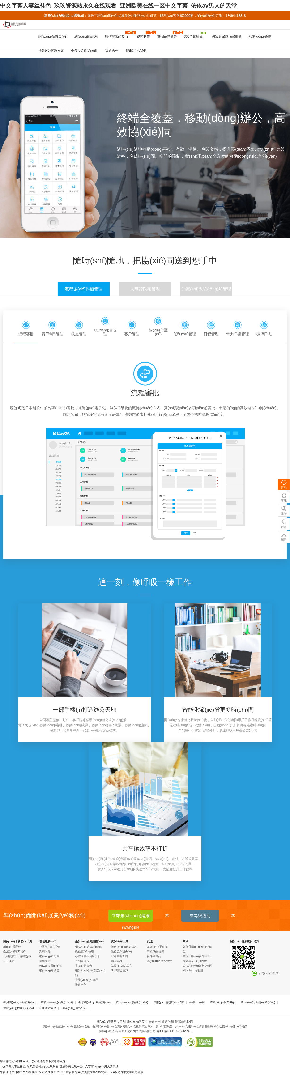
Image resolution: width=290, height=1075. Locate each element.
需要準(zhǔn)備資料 (195, 961)
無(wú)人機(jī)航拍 (50, 965)
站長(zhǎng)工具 (121, 965)
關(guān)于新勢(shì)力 (17, 941)
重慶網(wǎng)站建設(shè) (57, 1002)
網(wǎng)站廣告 (49, 970)
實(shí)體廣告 (83, 965)
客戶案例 (9, 961)
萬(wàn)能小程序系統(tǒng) (258, 1002)
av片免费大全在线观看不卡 (95, 1072)
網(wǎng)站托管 (49, 956)
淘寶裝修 (45, 951)
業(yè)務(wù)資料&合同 (197, 965)
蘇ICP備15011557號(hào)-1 (174, 1031)
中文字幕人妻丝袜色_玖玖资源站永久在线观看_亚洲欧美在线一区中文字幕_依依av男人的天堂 (118, 5)
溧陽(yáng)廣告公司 (74, 1008)
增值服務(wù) (47, 941)
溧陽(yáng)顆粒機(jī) (222, 1002)
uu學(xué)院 (197, 1002)
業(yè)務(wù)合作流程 (196, 956)
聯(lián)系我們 (136, 50)
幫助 (185, 941)
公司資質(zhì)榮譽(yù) (17, 956)
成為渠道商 (200, 915)
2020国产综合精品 (65, 1072)
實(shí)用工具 (119, 941)
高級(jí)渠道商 (155, 951)
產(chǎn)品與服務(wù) (89, 941)
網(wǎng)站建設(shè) (88, 946)
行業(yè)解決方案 (51, 50)
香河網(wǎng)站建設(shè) (19, 1002)
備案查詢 (116, 961)
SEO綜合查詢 (119, 970)
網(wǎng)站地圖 (193, 970)
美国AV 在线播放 (42, 1072)
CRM (224, 40)
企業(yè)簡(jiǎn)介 (14, 951)
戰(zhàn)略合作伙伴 (159, 961)
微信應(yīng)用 (84, 951)
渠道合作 (112, 50)
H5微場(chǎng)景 (274, 40)
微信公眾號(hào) (121, 951)
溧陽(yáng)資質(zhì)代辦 (168, 1002)
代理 (150, 941)
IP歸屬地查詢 (119, 956)
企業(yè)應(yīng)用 (84, 50)
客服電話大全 (47, 1008)
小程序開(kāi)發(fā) (87, 956)
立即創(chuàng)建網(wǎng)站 (131, 917)
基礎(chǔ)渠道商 (157, 946)
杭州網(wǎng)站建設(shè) (132, 1002)
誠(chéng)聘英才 (137, 1021)
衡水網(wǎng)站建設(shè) (94, 1002)
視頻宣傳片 (82, 961)
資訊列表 (167, 1021)
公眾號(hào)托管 (49, 946)
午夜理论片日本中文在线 (15, 1072)
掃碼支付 (45, 961)
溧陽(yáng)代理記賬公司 (18, 1008)
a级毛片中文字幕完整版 (128, 1072)
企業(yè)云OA (205, 40)
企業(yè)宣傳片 (245, 40)
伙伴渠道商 (154, 956)
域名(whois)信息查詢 (124, 946)
